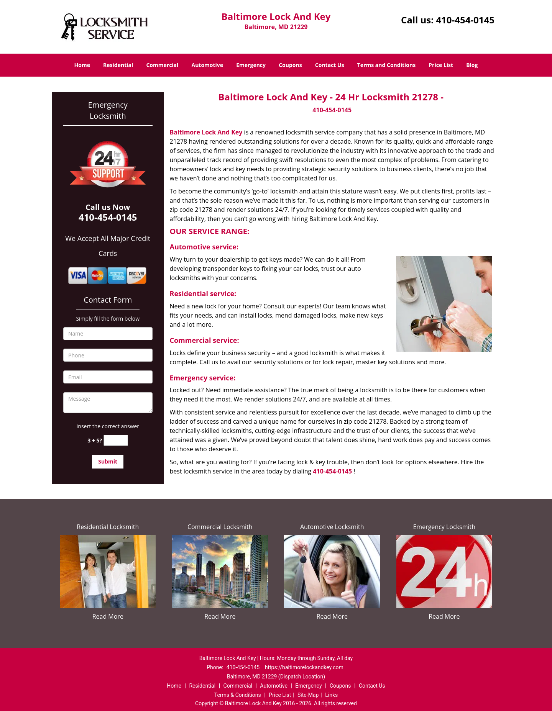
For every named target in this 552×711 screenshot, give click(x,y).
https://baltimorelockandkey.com (304, 667)
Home (82, 65)
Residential (118, 65)
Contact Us (329, 65)
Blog (472, 65)
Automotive (207, 65)
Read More (107, 616)
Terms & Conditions (237, 695)
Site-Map (308, 695)
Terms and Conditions (386, 65)
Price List (441, 65)
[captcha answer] (116, 440)
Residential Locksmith (108, 527)
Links (331, 695)
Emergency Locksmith (444, 527)
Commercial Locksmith (220, 527)
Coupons (290, 65)
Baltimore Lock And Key (206, 132)
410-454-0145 (465, 19)
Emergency (251, 65)
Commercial (162, 65)
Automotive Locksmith (332, 527)
